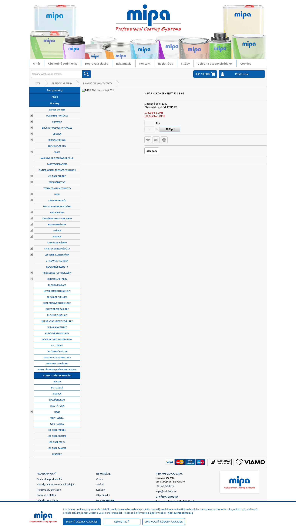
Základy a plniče (57, 200)
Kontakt (144, 63)
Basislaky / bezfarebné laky (57, 339)
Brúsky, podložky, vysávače (57, 127)
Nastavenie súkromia (180, 512)
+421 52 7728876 (165, 486)
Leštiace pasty (57, 442)
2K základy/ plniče (57, 327)
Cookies (245, 63)
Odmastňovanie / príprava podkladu (57, 369)
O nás (36, 63)
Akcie (55, 96)
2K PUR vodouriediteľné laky (57, 321)
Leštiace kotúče (57, 436)
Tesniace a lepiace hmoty (57, 188)
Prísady (57, 381)
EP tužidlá (57, 345)
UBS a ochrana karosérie (57, 206)
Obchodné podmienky (62, 63)
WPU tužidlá (57, 423)
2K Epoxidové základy (57, 309)
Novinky (54, 103)
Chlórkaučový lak (57, 351)
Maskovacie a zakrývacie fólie (57, 158)
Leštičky (57, 454)
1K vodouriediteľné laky (57, 290)
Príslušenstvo (57, 182)
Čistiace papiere (57, 176)
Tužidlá (57, 230)
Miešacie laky (57, 212)
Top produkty (55, 90)
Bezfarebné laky (57, 224)
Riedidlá (57, 236)
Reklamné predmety (57, 266)
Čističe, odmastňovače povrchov (57, 170)
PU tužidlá (57, 387)
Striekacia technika (57, 260)
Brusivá (57, 133)
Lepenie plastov (57, 145)
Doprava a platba (96, 63)
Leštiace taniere (57, 448)
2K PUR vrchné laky (57, 315)
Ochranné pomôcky (57, 115)
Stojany (57, 121)
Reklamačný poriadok (49, 489)
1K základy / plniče (57, 297)
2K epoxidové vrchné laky (57, 303)
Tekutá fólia (57, 405)
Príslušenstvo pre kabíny (57, 272)
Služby (185, 63)
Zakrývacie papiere (57, 164)
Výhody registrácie (47, 500)
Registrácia (165, 63)
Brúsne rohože (57, 139)
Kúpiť (169, 129)
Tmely (57, 194)
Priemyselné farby (62, 83)
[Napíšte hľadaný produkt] (56, 74)
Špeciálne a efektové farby (57, 218)
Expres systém (57, 109)
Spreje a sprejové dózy (57, 248)
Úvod (38, 83)
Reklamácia (124, 63)
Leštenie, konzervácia (57, 254)
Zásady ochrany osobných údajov (56, 484)
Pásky (57, 152)
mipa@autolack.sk (166, 491)
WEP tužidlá (57, 417)
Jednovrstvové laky (57, 363)
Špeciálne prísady (57, 242)
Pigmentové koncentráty (97, 83)
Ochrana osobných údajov (215, 63)
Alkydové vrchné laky (57, 333)
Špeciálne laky (57, 399)
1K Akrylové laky (57, 284)
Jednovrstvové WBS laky (57, 357)
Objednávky (103, 495)
